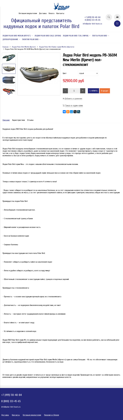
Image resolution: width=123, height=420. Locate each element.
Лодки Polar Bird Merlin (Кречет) (24, 47)
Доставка (43, 13)
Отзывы (30, 120)
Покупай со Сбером (51, 415)
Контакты (60, 13)
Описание (6, 120)
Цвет (65, 73)
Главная (5, 47)
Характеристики (18, 120)
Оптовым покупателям (28, 13)
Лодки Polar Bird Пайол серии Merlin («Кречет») (56, 47)
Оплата (51, 13)
